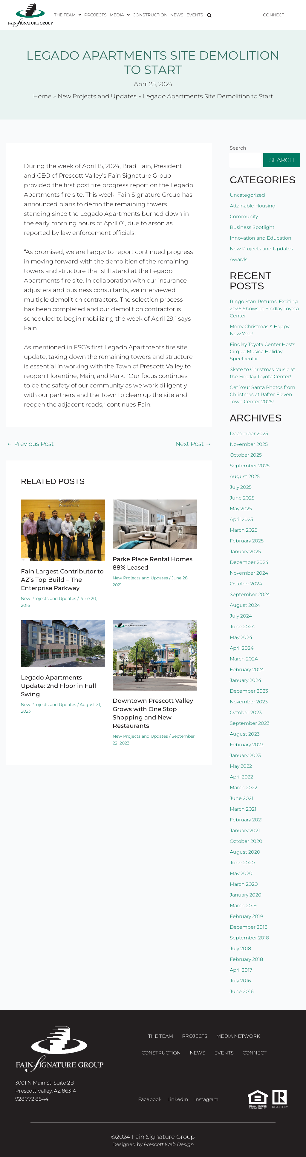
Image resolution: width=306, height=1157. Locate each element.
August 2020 (245, 852)
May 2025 (241, 508)
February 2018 (246, 959)
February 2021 (246, 820)
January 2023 (245, 755)
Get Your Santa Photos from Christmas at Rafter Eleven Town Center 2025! (262, 394)
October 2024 (246, 584)
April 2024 (241, 648)
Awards (238, 259)
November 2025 (249, 444)
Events (194, 15)
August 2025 (245, 476)
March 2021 (243, 809)
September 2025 (250, 466)
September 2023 (250, 723)
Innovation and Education (260, 238)
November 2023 (249, 702)
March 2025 (243, 530)
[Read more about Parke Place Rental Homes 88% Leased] (155, 523)
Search (238, 148)
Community (244, 216)
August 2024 (245, 605)
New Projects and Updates (48, 598)
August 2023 (245, 734)
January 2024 (245, 680)
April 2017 (241, 970)
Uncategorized (247, 195)
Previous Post (30, 444)
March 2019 (243, 905)
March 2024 (244, 659)
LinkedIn (177, 1099)
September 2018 (249, 938)
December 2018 (248, 927)
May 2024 (241, 637)
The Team (67, 15)
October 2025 (246, 455)
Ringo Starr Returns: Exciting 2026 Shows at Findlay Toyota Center (264, 309)
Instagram (206, 1099)
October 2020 (246, 841)
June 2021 (241, 798)
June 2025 (242, 498)
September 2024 (250, 594)
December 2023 (249, 691)
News (176, 15)
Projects (95, 15)
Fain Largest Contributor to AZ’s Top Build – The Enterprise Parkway (62, 580)
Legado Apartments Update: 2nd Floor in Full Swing (58, 686)
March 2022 (243, 787)
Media (120, 15)
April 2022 (241, 777)
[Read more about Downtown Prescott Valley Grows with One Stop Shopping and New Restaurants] (155, 654)
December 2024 (249, 562)
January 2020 (245, 895)
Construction (150, 15)
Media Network (238, 1036)
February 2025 (247, 541)
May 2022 (241, 766)
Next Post (193, 444)
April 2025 (241, 519)
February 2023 (247, 744)
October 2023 (246, 712)
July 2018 (240, 948)
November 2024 (249, 573)
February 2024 (247, 669)
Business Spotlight (252, 227)
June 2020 (242, 863)
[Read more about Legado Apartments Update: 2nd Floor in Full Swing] (63, 643)
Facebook (149, 1099)
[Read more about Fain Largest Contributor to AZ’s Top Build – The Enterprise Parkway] (63, 529)
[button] (67, 15)
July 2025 (241, 487)
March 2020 (244, 884)
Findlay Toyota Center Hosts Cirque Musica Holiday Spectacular (262, 352)
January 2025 (245, 551)
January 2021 (245, 830)
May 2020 (241, 873)
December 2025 (249, 433)
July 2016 (240, 981)
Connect (273, 15)
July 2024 (241, 616)
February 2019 (246, 916)
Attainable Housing (253, 206)
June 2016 (242, 991)
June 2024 (242, 626)
